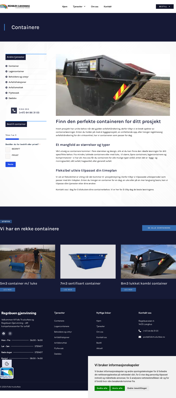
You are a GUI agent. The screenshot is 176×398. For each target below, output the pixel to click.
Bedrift (16, 149)
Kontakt (108, 6)
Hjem (64, 6)
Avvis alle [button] (117, 388)
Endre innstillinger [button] (137, 388)
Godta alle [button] (102, 388)
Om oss (94, 6)
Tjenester (79, 6)
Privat (15, 155)
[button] (6, 221)
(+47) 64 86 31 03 (53, 112)
